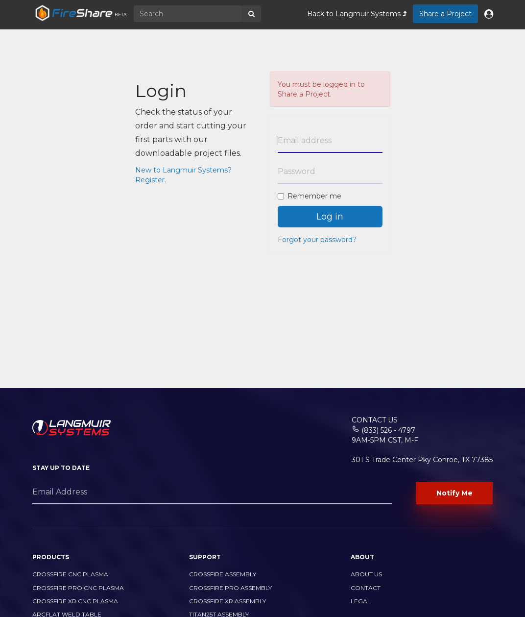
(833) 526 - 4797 (388, 430)
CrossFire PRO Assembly (230, 588)
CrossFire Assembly (222, 574)
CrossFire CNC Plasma (70, 574)
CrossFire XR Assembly (227, 601)
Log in (329, 216)
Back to (356, 13)
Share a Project (445, 13)
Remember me (309, 196)
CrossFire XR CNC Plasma (75, 601)
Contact (366, 588)
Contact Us (375, 420)
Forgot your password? (317, 239)
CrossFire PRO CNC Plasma (78, 588)
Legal (361, 601)
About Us (366, 574)
